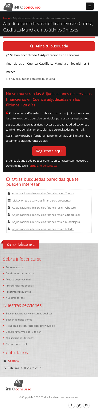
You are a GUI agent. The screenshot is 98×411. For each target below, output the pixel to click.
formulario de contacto (43, 166)
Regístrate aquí (49, 150)
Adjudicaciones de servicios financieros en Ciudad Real (44, 215)
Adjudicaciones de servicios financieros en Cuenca (41, 193)
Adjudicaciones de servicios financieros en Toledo (41, 229)
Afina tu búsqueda (49, 45)
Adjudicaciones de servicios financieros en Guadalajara (44, 222)
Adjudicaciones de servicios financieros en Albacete (42, 207)
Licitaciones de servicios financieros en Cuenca (39, 200)
